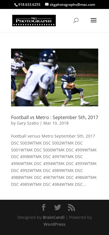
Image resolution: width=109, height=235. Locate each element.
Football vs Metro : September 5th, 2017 (54, 117)
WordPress (54, 224)
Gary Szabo (28, 123)
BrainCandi (54, 217)
